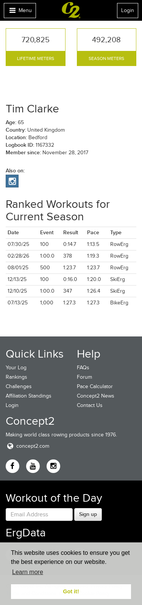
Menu (20, 12)
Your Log (16, 367)
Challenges (19, 386)
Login (127, 10)
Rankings (16, 377)
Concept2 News (95, 396)
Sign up (88, 514)
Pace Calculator (95, 386)
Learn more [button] (27, 572)
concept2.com (27, 446)
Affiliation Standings (28, 396)
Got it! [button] (71, 591)
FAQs (83, 367)
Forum (84, 377)
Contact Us (90, 405)
